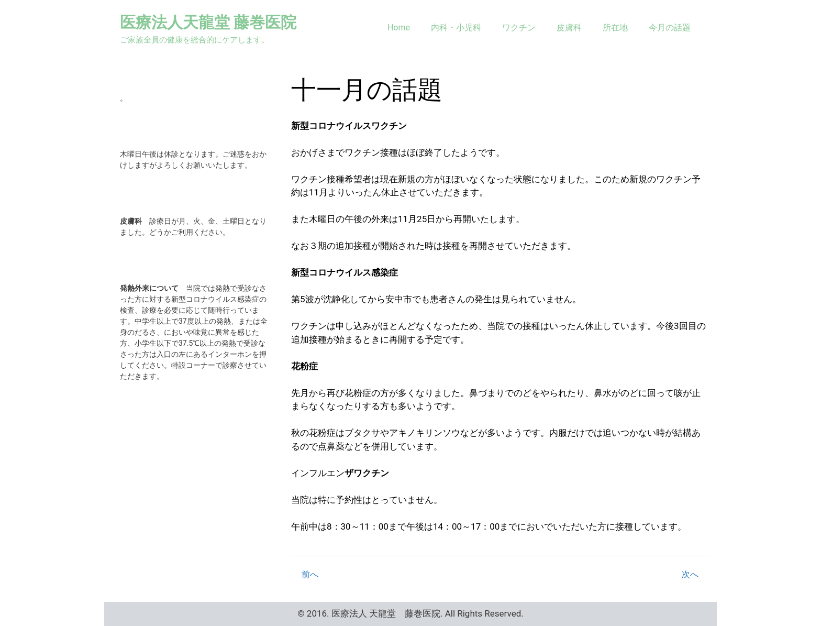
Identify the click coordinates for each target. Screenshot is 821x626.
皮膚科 (569, 27)
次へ (690, 574)
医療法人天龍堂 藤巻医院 (208, 22)
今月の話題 (670, 27)
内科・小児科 (456, 27)
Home (398, 27)
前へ (310, 574)
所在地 (615, 27)
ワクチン (519, 27)
